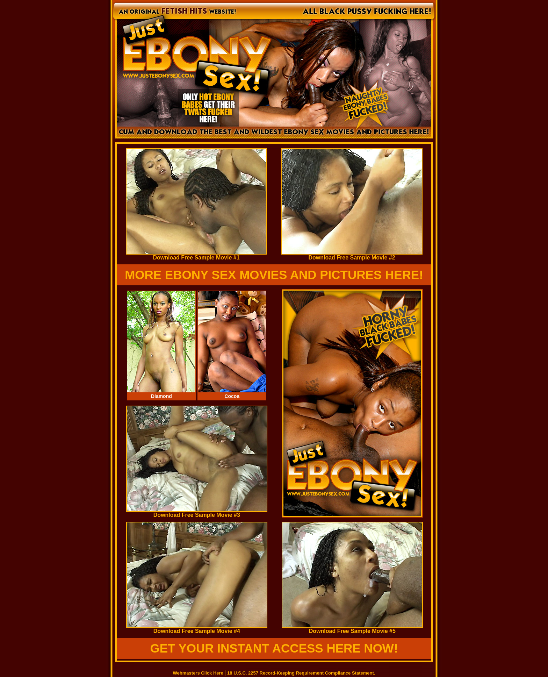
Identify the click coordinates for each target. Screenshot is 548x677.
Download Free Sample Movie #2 (352, 255)
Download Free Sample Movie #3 (196, 512)
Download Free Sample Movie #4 (196, 628)
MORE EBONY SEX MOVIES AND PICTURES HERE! (274, 275)
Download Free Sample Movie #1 (196, 255)
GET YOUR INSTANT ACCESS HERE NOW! (274, 648)
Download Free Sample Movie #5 (352, 628)
